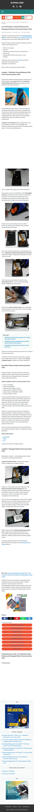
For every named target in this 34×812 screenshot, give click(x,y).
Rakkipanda (6, 437)
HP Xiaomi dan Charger (17, 625)
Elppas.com (17, 3)
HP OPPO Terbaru (17, 631)
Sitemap (15, 806)
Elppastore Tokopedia (9, 771)
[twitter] (17, 6)
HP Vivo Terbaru (17, 635)
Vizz (4, 440)
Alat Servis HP (17, 649)
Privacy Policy (8, 806)
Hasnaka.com (24, 809)
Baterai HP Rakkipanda (17, 645)
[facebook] (14, 6)
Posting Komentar (26, 32)
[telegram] (29, 618)
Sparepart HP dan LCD (17, 638)
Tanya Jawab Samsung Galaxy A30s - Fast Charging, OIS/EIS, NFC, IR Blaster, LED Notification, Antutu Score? (17, 574)
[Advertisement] (17, 148)
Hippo (4, 438)
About (19, 806)
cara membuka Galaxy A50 (25, 37)
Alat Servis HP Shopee (9, 773)
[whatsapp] (23, 618)
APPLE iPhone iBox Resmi (17, 642)
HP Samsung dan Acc (17, 628)
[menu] (3, 11)
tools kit (19, 60)
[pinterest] (17, 618)
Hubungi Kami (26, 806)
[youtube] (20, 6)
